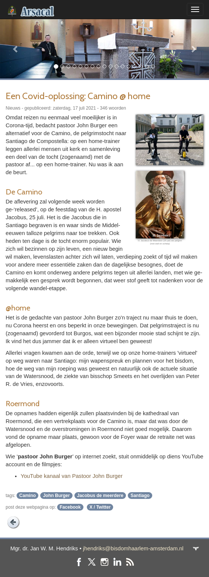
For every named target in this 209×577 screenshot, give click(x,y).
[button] (15, 48)
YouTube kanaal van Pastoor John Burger (72, 476)
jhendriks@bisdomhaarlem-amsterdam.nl (133, 548)
